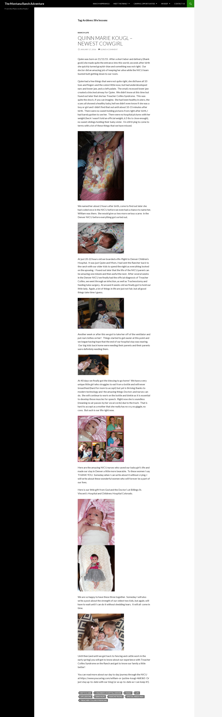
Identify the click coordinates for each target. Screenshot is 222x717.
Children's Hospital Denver (108, 693)
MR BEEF (164, 4)
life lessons (85, 697)
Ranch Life (83, 32)
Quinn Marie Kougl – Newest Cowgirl (105, 41)
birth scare (85, 693)
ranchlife (100, 697)
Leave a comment (109, 49)
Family (128, 693)
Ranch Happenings (101, 4)
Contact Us (179, 4)
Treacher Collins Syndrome (93, 700)
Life (137, 693)
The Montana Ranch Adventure (24, 3)
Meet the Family (120, 4)
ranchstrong (116, 697)
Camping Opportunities (144, 4)
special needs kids (135, 697)
